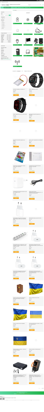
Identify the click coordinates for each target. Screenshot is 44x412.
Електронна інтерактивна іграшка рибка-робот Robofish (19, 166)
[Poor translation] (3, 399)
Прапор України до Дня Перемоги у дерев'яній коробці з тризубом (19, 298)
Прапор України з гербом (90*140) (34, 349)
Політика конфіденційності (26, 393)
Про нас (12, 7)
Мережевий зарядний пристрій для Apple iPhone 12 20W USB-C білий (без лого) (19, 219)
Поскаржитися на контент (20, 393)
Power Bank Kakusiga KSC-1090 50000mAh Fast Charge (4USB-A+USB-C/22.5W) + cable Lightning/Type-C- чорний (35, 376)
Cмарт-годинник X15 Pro (33, 89)
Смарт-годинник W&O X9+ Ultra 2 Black (20, 114)
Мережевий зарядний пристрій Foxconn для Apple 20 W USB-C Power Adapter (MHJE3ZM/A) (35, 272)
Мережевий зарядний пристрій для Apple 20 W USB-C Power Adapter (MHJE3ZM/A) (19, 272)
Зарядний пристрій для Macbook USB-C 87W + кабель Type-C (20, 192)
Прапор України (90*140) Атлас (34, 297)
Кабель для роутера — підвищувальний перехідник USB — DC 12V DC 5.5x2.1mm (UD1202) (36, 192)
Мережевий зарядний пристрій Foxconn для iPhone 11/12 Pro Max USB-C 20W (36, 245)
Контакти (16, 7)
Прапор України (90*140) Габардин (19, 323)
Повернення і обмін (27, 7)
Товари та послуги (6, 7)
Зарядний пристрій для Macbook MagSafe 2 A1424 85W (35, 166)
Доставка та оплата (21, 7)
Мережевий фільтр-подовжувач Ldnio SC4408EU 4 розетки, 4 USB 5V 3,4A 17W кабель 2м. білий (19, 245)
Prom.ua (26, 392)
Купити (32, 120)
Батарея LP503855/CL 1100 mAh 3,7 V (19, 89)
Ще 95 (3, 28)
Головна (2, 7)
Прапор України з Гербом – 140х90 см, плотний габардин (19, 349)
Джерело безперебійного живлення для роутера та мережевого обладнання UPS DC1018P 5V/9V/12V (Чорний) (19, 376)
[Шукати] (40, 5)
